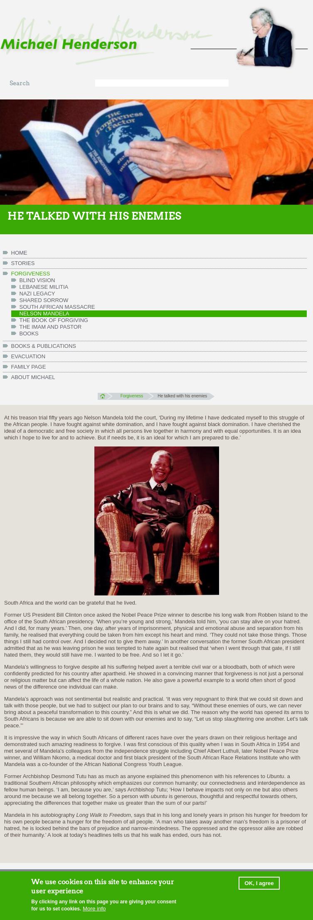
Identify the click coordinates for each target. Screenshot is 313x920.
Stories (23, 263)
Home (105, 396)
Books (29, 333)
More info (94, 909)
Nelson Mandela (44, 313)
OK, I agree (259, 884)
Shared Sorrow (44, 300)
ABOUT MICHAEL (33, 377)
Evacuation (28, 356)
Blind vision (37, 280)
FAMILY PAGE (28, 367)
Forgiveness (30, 273)
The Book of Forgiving (54, 320)
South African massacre (57, 307)
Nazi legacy (37, 293)
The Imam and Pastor (51, 327)
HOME (19, 253)
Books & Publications (43, 346)
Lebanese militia (44, 287)
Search (20, 83)
